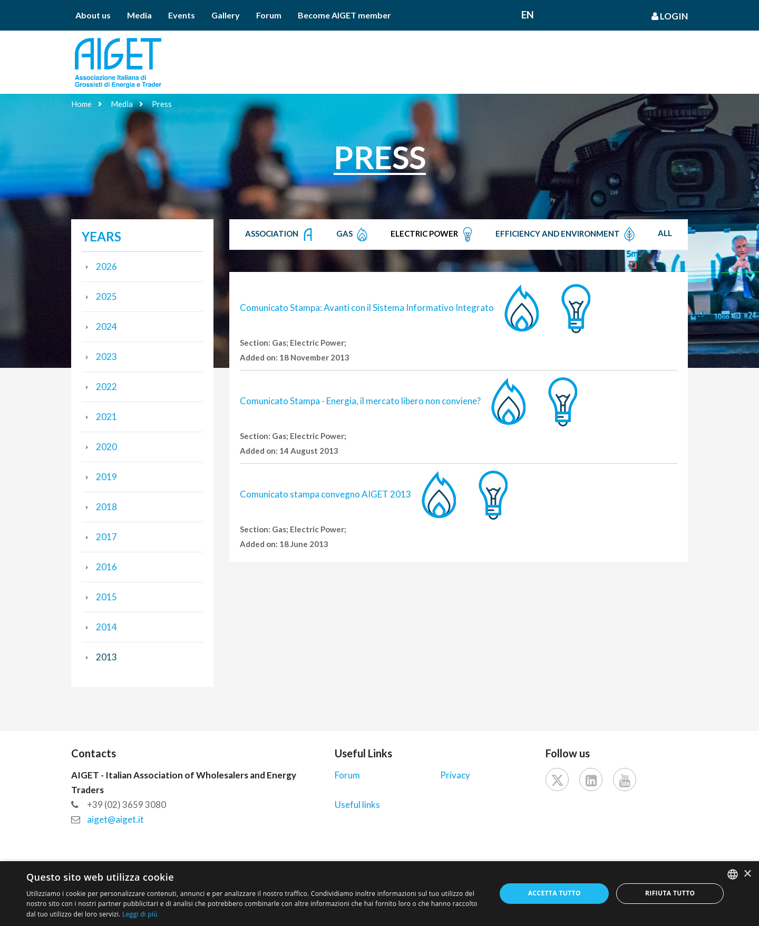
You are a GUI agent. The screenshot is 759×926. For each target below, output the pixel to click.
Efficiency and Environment (566, 234)
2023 (106, 356)
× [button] (747, 874)
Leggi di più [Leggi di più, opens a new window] (140, 914)
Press (162, 104)
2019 (106, 476)
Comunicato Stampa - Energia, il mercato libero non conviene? (360, 400)
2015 (106, 596)
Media (139, 15)
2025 (106, 296)
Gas (353, 234)
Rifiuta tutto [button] (670, 893)
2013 (106, 656)
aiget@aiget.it (115, 819)
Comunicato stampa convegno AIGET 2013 (325, 494)
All (665, 233)
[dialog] (379, 893)
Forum (268, 15)
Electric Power (433, 234)
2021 (106, 416)
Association (280, 234)
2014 (106, 626)
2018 (106, 506)
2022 (106, 386)
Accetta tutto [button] (554, 893)
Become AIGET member (344, 15)
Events (181, 15)
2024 (106, 326)
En (527, 14)
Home (81, 104)
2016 (106, 566)
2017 (106, 536)
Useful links (357, 804)
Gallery (225, 15)
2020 (106, 446)
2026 (106, 266)
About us (93, 15)
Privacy (455, 775)
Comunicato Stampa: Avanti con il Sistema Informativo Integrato (367, 307)
